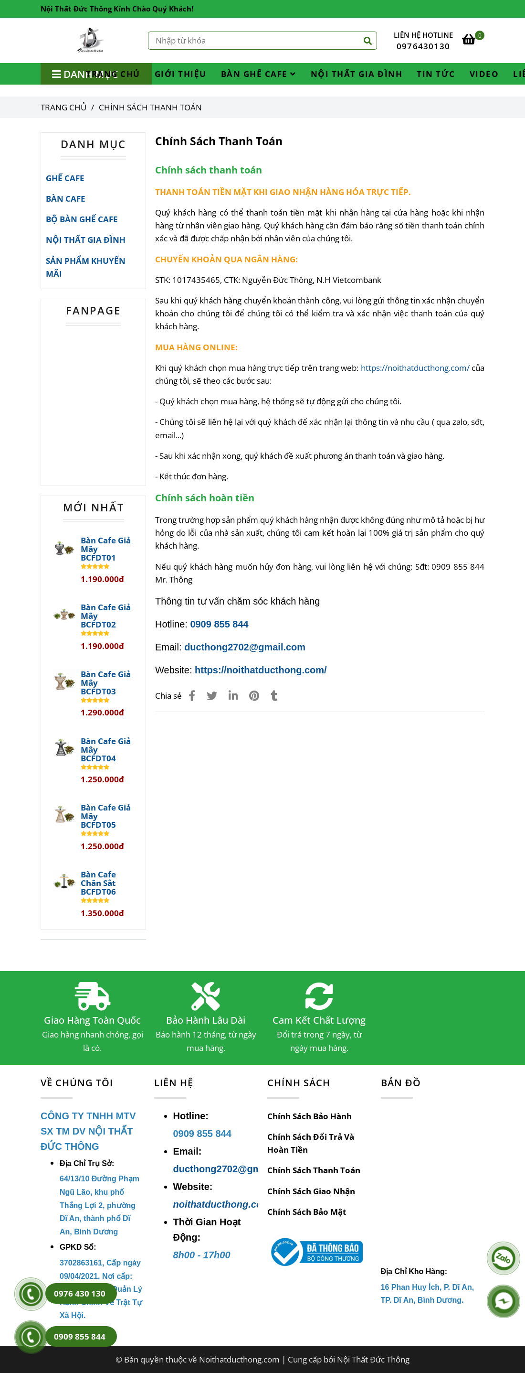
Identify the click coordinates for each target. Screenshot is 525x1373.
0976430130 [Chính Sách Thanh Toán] (423, 46)
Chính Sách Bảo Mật (306, 1211)
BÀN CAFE (65, 198)
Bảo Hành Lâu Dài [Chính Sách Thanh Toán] (205, 1020)
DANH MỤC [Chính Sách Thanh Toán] (93, 144)
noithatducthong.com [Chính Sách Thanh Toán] (222, 1204)
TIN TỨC (436, 73)
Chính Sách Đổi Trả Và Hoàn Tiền (310, 1143)
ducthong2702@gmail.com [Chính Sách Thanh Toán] (244, 647)
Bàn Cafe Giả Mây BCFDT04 (106, 750)
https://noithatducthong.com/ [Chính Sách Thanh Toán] (415, 367)
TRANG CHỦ (113, 73)
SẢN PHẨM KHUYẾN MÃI (86, 267)
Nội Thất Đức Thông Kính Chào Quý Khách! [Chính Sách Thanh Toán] (117, 8)
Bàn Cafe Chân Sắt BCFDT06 (98, 883)
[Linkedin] (233, 695)
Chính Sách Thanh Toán (313, 1170)
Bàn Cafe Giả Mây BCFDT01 (106, 549)
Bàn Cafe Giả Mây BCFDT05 (106, 816)
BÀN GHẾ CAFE (258, 73)
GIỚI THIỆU (181, 73)
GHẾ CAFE (65, 178)
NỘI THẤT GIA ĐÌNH (357, 73)
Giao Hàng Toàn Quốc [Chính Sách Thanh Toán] (92, 1020)
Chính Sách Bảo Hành (309, 1116)
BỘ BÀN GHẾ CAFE (82, 219)
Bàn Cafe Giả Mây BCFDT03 (106, 683)
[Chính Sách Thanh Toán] (90, 40)
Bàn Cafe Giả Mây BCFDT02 (106, 616)
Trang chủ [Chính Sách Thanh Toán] (63, 107)
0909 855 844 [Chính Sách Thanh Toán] (219, 624)
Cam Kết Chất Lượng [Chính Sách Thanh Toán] (319, 1020)
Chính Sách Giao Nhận (311, 1191)
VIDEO (484, 73)
